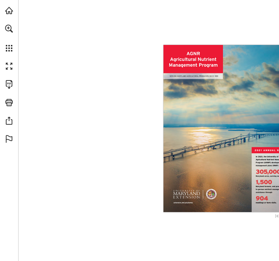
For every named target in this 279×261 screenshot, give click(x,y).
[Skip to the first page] (276, 216)
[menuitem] (9, 38)
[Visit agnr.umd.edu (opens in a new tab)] (9, 10)
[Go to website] (183, 203)
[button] (9, 29)
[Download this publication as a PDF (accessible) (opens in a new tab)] (9, 84)
